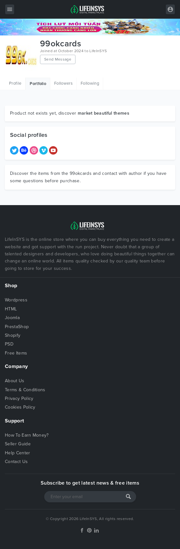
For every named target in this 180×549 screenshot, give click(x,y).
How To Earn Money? (27, 435)
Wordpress (16, 300)
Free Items (16, 353)
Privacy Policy (19, 398)
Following (90, 83)
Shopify (12, 335)
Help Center (17, 453)
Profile (15, 83)
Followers (63, 83)
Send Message (57, 59)
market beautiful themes (103, 113)
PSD (9, 344)
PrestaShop (17, 326)
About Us (15, 380)
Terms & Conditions (25, 390)
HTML (11, 309)
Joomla (12, 317)
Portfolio (38, 83)
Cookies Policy (20, 407)
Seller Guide (18, 444)
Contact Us (16, 461)
